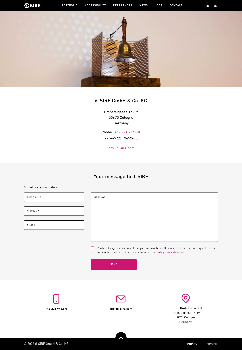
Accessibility (95, 5)
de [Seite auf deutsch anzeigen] (208, 6)
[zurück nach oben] (121, 337)
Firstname (34, 197)
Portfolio (70, 5)
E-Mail (31, 225)
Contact (175, 5)
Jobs (158, 5)
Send (113, 264)
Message (99, 197)
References (122, 5)
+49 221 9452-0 (127, 132)
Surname (33, 211)
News (143, 5)
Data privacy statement (171, 252)
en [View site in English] (215, 6)
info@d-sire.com (121, 148)
